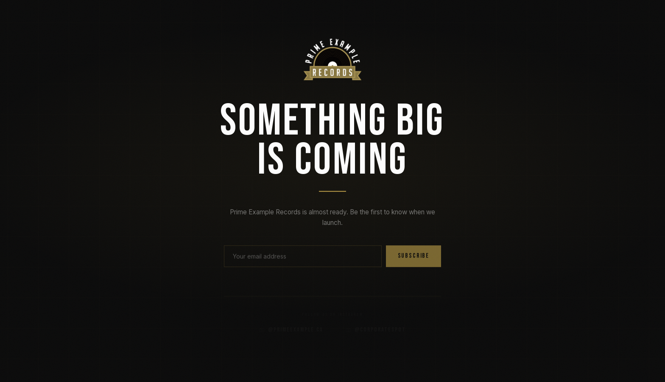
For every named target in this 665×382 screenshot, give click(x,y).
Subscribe (413, 258)
